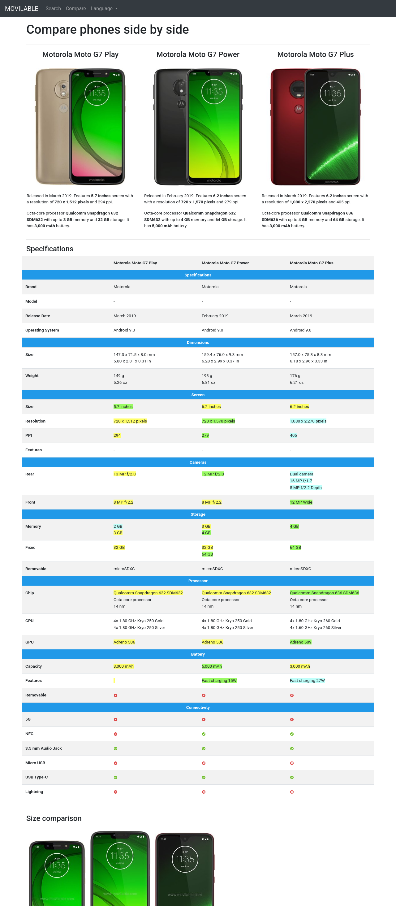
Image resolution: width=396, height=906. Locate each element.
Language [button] (102, 8)
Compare (76, 8)
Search (53, 8)
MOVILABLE (21, 8)
